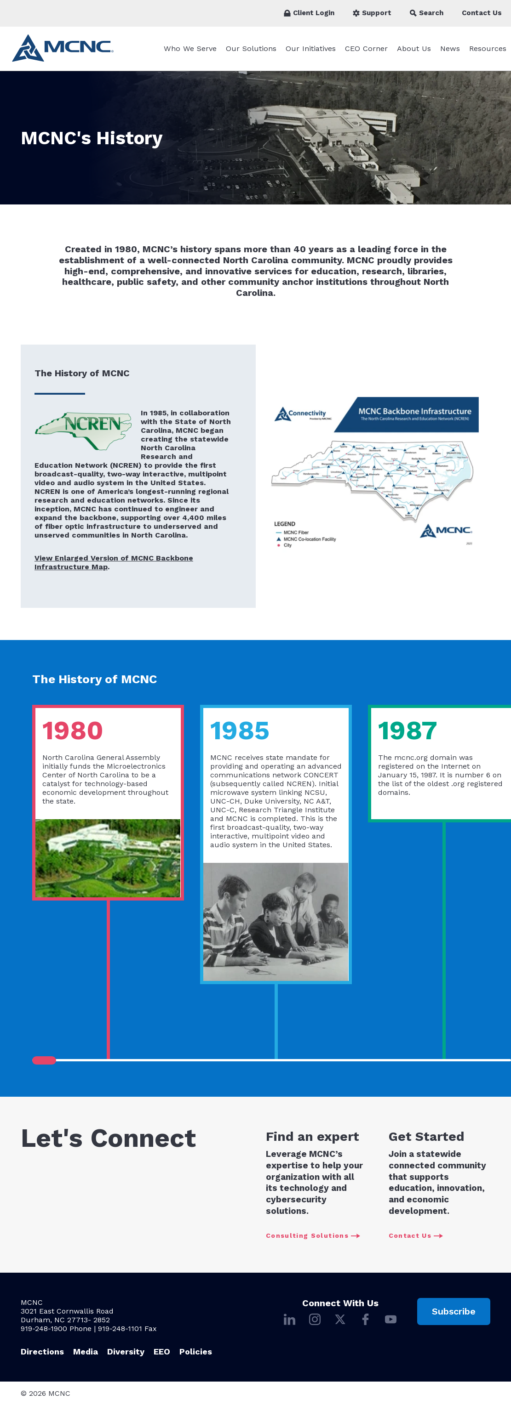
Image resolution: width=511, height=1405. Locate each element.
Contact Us (482, 13)
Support (372, 13)
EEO (162, 1351)
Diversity (125, 1351)
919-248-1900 (44, 1328)
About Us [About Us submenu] (414, 48)
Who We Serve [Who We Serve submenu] (190, 48)
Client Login (309, 13)
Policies (195, 1351)
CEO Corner (366, 48)
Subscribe (454, 1311)
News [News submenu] (450, 48)
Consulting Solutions (313, 1236)
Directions (42, 1351)
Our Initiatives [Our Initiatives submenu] (311, 48)
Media (85, 1351)
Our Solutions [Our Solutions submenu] (251, 48)
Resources (487, 48)
